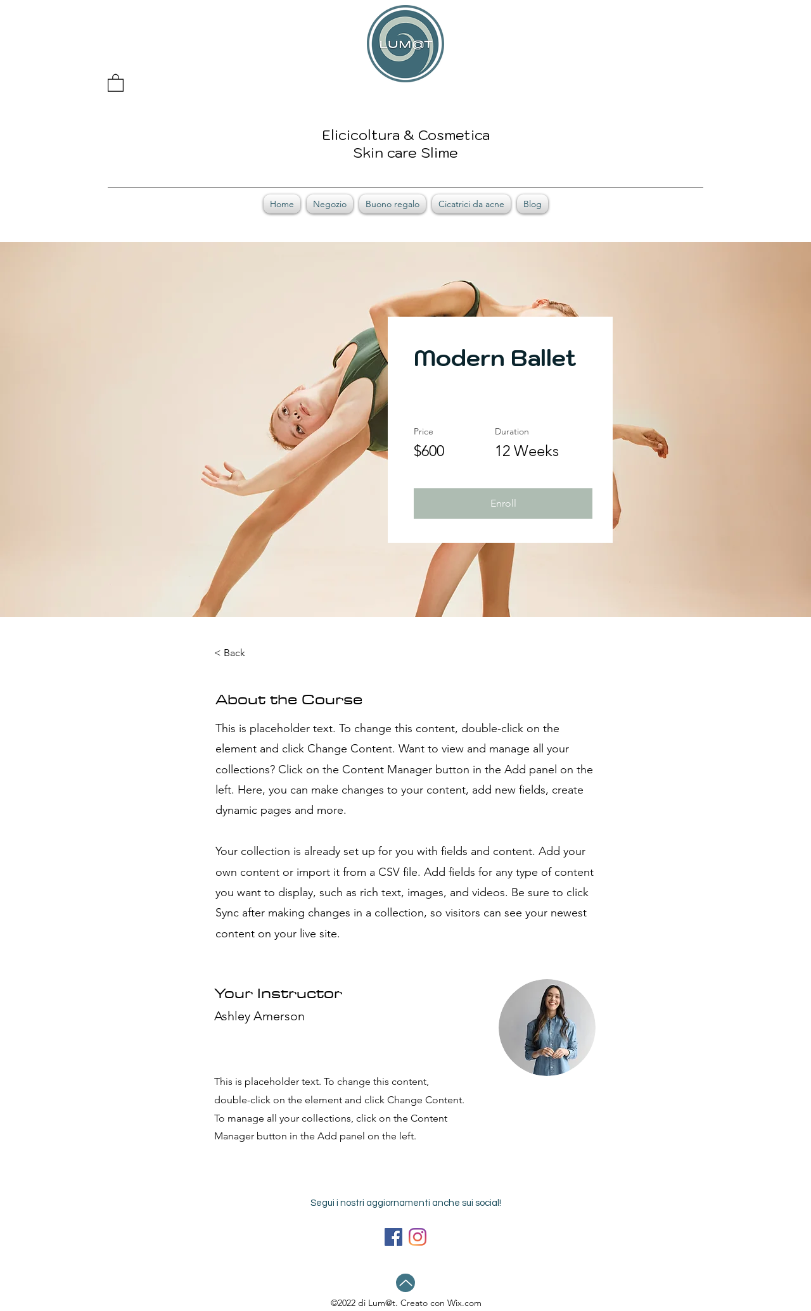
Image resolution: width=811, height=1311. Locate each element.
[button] (116, 82)
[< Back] (249, 653)
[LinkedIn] (417, 1237)
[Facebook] (393, 1237)
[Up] (405, 1283)
